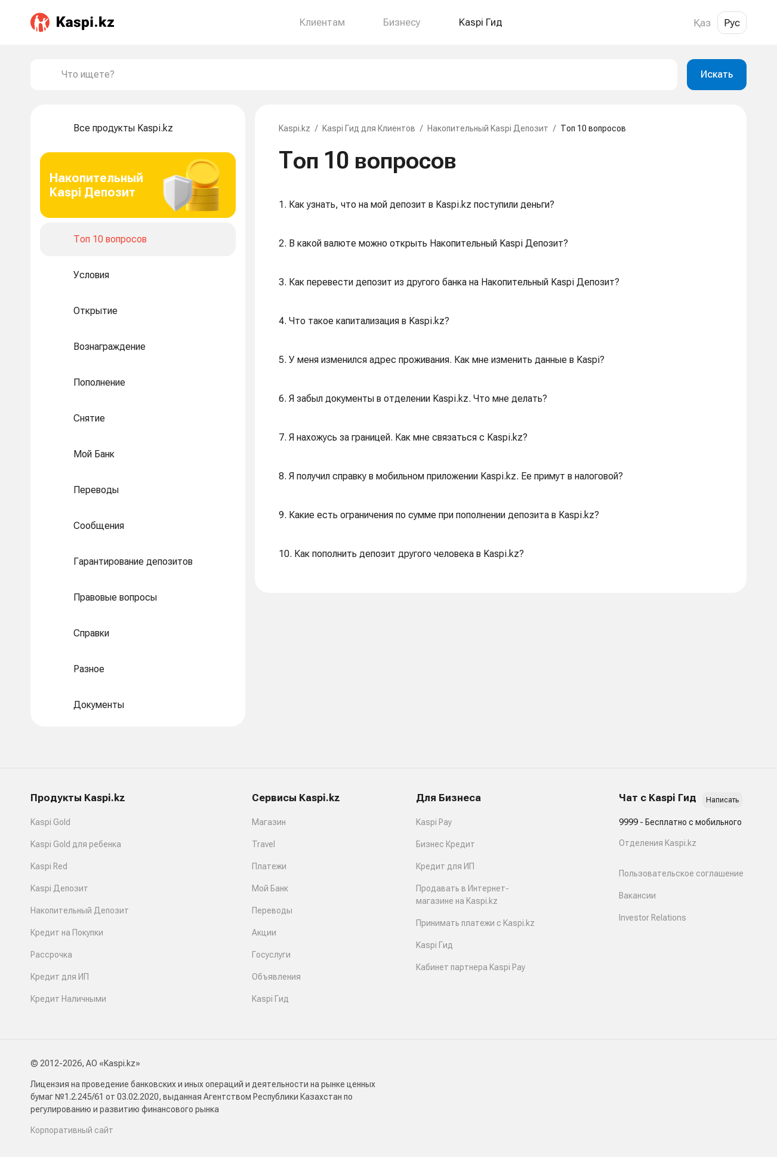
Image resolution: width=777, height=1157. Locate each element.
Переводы (272, 910)
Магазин (269, 822)
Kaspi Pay (434, 822)
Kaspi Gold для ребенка (75, 844)
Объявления (276, 976)
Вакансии (637, 895)
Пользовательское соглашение (681, 873)
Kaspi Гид (270, 999)
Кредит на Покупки (66, 932)
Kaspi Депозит (59, 888)
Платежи (269, 866)
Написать (722, 800)
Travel (263, 844)
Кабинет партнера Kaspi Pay (470, 967)
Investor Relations (652, 917)
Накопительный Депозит (79, 910)
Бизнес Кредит (445, 844)
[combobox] (364, 75)
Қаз (702, 23)
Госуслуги (271, 954)
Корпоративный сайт (71, 1130)
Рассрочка (51, 954)
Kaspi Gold (50, 822)
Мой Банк (270, 888)
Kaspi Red (48, 866)
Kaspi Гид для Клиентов (368, 128)
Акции (264, 932)
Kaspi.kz (294, 128)
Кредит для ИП (59, 976)
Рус (732, 23)
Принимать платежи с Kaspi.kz (475, 923)
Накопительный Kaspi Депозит (487, 128)
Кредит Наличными (68, 999)
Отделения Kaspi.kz (657, 843)
